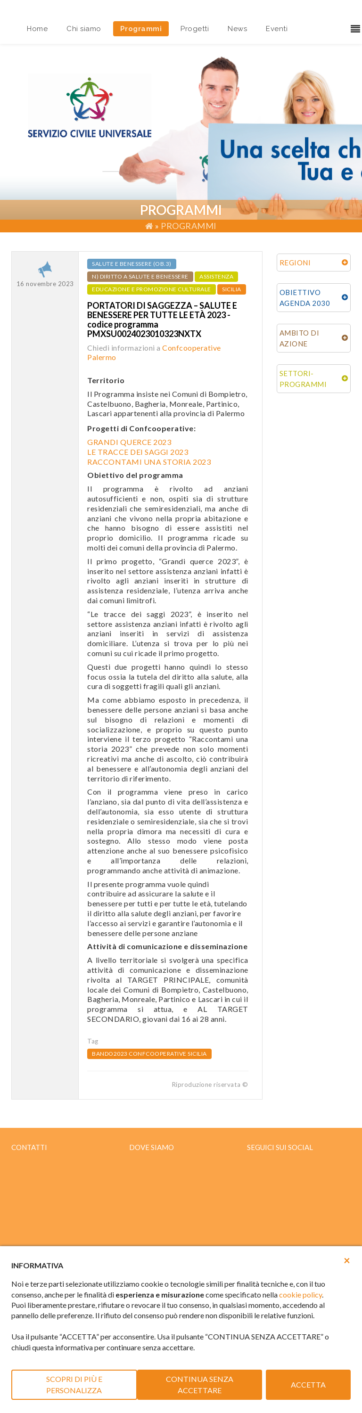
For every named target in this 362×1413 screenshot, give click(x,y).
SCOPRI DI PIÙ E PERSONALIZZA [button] (74, 1384)
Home (37, 29)
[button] (347, 1260)
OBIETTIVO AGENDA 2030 (305, 297)
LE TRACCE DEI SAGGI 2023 (137, 451)
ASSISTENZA (216, 276)
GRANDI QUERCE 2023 (129, 441)
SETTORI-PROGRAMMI (303, 378)
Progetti (195, 29)
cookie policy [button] (300, 1294)
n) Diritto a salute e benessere (140, 276)
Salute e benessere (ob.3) (132, 263)
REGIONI (295, 262)
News (237, 29)
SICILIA (231, 289)
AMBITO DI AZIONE (300, 338)
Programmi (141, 29)
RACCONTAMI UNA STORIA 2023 (149, 461)
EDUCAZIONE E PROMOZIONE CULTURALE (151, 289)
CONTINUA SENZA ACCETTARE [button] (199, 1384)
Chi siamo (83, 29)
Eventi (277, 29)
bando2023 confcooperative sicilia (149, 1053)
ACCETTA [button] (308, 1384)
